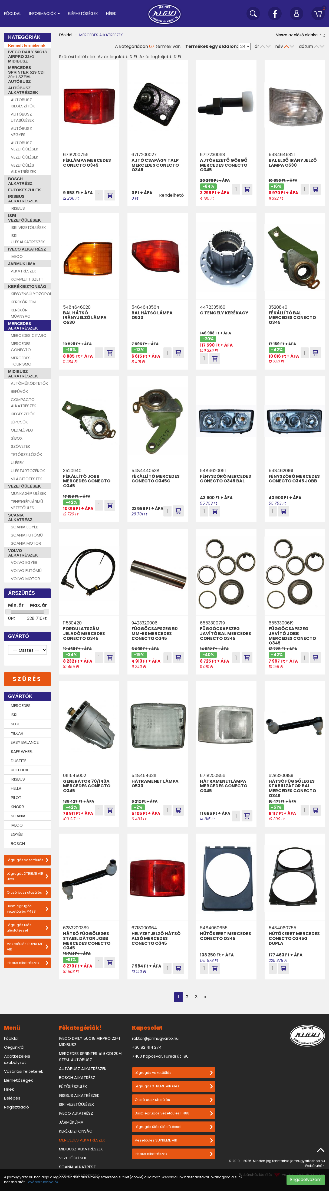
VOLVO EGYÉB (24, 562)
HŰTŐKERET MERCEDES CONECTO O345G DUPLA (294, 938)
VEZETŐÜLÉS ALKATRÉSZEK (23, 168)
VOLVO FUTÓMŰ (26, 570)
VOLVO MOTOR (25, 578)
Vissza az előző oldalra (300, 35)
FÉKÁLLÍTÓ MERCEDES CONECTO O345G (155, 478)
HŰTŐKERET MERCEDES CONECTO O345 (225, 936)
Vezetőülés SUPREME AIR (27, 946)
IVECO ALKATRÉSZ (27, 249)
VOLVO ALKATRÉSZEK (23, 552)
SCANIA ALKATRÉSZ (20, 517)
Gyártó (18, 636)
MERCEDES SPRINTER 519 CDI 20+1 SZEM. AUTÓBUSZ (26, 74)
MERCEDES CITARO (29, 335)
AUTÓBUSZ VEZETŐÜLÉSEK (24, 146)
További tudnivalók (42, 1182)
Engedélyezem (305, 1179)
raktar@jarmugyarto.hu (155, 1038)
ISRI (14, 715)
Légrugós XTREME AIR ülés (27, 876)
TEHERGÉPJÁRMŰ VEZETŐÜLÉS (27, 505)
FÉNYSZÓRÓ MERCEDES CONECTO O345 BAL (225, 478)
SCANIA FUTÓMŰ (27, 535)
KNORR (17, 807)
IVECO (17, 256)
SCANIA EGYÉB (24, 527)
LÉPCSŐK (19, 422)
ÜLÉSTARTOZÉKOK (28, 470)
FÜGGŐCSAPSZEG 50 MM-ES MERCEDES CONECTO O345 (154, 633)
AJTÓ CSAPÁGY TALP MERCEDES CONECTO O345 (155, 165)
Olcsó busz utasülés (27, 892)
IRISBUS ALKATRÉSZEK (23, 198)
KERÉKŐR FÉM (23, 302)
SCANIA (18, 816)
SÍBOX (16, 438)
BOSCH (18, 843)
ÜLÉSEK (17, 462)
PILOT (16, 797)
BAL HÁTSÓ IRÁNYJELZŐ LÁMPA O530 (85, 317)
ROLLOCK (20, 770)
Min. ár (16, 605)
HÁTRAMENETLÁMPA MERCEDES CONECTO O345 (223, 786)
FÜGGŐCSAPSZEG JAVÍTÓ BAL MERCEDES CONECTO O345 (225, 633)
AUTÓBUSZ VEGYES (21, 131)
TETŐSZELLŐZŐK (26, 454)
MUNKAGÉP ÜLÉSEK (28, 493)
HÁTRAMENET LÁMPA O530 (155, 783)
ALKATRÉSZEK (23, 271)
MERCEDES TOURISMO (21, 361)
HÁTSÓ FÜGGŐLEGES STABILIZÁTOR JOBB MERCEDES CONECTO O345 (86, 940)
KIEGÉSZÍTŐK (23, 414)
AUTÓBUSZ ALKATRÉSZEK (23, 90)
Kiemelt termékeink (26, 45)
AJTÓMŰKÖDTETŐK (29, 383)
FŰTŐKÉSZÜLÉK (24, 189)
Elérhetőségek (83, 13)
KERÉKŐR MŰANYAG (21, 313)
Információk (44, 13)
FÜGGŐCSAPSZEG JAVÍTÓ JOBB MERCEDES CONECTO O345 (292, 636)
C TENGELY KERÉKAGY (224, 313)
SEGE (15, 724)
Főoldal (12, 13)
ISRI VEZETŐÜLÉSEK (24, 217)
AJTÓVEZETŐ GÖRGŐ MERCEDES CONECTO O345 (224, 165)
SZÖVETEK (20, 446)
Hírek (111, 13)
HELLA (16, 788)
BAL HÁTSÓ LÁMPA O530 (152, 315)
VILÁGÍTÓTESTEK (26, 479)
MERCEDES (21, 705)
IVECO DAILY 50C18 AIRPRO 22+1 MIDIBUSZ (27, 56)
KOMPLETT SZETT (27, 279)
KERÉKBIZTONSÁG (27, 286)
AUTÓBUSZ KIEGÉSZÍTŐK (23, 103)
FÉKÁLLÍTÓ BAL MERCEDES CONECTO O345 (292, 317)
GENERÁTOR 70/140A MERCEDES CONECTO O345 (86, 786)
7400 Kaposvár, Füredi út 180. (160, 1056)
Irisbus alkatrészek (27, 962)
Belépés (12, 1098)
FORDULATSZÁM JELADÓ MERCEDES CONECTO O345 (84, 633)
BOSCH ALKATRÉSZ (20, 181)
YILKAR (17, 733)
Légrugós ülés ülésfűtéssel (27, 927)
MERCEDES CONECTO (21, 347)
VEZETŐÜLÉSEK (24, 157)
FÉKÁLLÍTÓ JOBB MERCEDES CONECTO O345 (86, 481)
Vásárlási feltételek (23, 1071)
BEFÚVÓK (19, 391)
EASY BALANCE (25, 742)
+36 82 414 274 (147, 1047)
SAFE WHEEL (22, 751)
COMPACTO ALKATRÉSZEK (23, 403)
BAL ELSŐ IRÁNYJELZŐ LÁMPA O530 (293, 162)
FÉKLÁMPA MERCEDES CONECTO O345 (87, 162)
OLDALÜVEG (22, 430)
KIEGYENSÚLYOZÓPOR (31, 294)
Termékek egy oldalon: (211, 46)
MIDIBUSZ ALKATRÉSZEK (23, 373)
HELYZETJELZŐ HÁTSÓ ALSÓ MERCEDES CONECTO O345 (155, 938)
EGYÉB (17, 834)
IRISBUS (18, 208)
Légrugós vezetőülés (27, 860)
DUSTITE (18, 761)
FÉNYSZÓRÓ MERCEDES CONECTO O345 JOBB (294, 478)
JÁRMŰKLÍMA (21, 263)
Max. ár (38, 605)
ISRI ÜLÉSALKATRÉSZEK (28, 239)
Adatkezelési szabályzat (17, 1059)
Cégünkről (14, 1047)
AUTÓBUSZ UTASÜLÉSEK (22, 117)
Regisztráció (16, 1107)
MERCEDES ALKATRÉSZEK (23, 325)
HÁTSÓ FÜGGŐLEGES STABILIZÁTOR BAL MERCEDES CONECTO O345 (292, 788)
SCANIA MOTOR (26, 543)
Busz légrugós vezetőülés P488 (27, 908)
